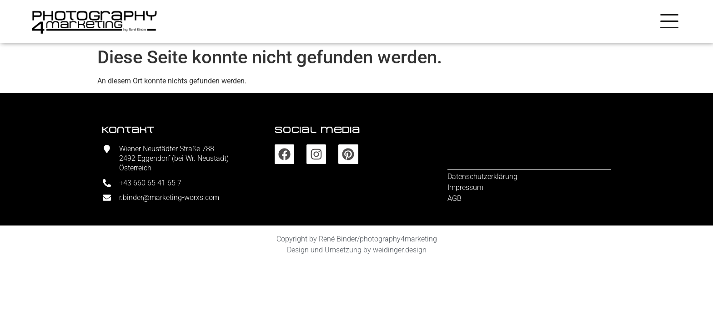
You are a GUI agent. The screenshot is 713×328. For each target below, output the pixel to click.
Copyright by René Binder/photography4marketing (356, 239)
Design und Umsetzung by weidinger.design (357, 250)
